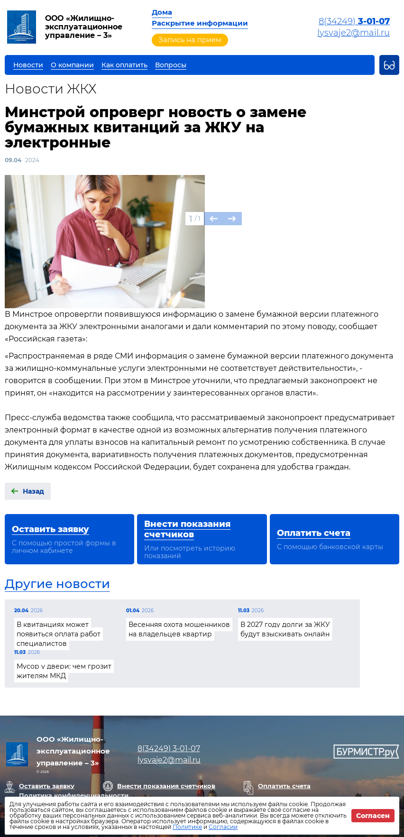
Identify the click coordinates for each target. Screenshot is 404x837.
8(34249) (354, 21)
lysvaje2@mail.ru (353, 33)
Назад (33, 491)
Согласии (223, 826)
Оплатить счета (284, 786)
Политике (187, 826)
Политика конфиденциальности (74, 795)
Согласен (373, 815)
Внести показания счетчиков (166, 786)
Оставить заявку (46, 786)
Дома (162, 12)
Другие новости (57, 583)
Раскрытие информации (200, 23)
